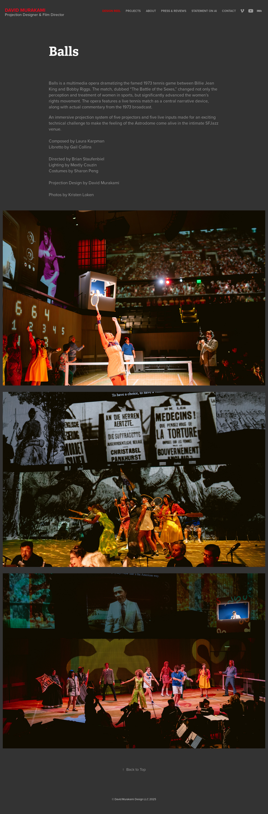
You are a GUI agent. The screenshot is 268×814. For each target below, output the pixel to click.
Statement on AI (204, 11)
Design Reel (111, 11)
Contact (229, 11)
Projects (133, 11)
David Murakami (25, 10)
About (151, 11)
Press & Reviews (173, 11)
